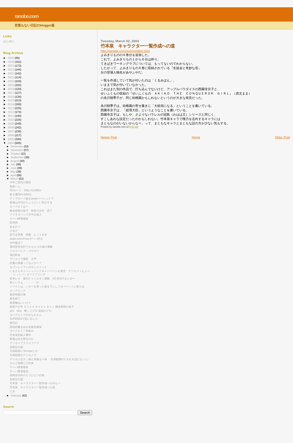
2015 (11, 100)
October (16, 153)
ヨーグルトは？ (19, 206)
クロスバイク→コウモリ (24, 250)
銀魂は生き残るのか (22, 338)
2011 (11, 115)
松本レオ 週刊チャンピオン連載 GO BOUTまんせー (42, 278)
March (15, 178)
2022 (11, 73)
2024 (11, 65)
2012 (11, 111)
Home (196, 137)
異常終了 (15, 298)
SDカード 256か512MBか (26, 190)
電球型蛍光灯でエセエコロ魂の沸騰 (31, 246)
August (15, 160)
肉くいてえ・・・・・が (24, 282)
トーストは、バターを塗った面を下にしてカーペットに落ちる (47, 286)
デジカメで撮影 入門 (23, 258)
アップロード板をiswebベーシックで (32, 198)
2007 (11, 131)
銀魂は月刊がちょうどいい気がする (31, 202)
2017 (11, 92)
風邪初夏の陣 (18, 294)
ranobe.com (26, 16)
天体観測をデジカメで (23, 355)
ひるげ (14, 230)
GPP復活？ (16, 242)
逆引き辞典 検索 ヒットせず (28, 234)
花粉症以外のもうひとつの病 (27, 375)
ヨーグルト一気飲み (22, 330)
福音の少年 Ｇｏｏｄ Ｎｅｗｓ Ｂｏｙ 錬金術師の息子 (42, 306)
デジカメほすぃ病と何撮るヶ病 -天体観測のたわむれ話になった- (49, 359)
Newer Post (109, 137)
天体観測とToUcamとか (24, 350)
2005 (11, 139)
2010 (11, 119)
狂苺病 (14, 222)
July (13, 164)
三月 (12, 391)
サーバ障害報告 (19, 218)
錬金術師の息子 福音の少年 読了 (31, 210)
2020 (11, 81)
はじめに (9, 41)
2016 (11, 96)
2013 (11, 108)
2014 (11, 104)
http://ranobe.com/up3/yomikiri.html (125, 51)
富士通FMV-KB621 (21, 194)
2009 (11, 123)
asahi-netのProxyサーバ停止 (26, 238)
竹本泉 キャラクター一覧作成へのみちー (35, 383)
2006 (11, 135)
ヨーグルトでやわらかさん (26, 314)
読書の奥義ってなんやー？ (26, 262)
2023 (11, 69)
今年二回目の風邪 (20, 182)
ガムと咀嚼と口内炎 (22, 363)
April (14, 175)
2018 (11, 88)
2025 (11, 61)
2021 (11, 77)
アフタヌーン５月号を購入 (26, 214)
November (17, 150)
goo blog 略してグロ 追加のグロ (31, 310)
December (17, 146)
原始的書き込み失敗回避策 (26, 326)
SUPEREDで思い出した (24, 318)
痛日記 (14, 322)
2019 (11, 85)
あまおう (15, 226)
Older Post (282, 137)
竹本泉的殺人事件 (20, 334)
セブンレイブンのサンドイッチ (28, 267)
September (18, 157)
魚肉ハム (15, 186)
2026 (11, 57)
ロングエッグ (18, 290)
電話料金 (15, 254)
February (16, 395)
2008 (11, 127)
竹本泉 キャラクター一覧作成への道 (32, 387)
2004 (11, 142)
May (13, 171)
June (14, 167)
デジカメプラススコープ (24, 342)
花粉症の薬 (16, 347)
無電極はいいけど (20, 302)
